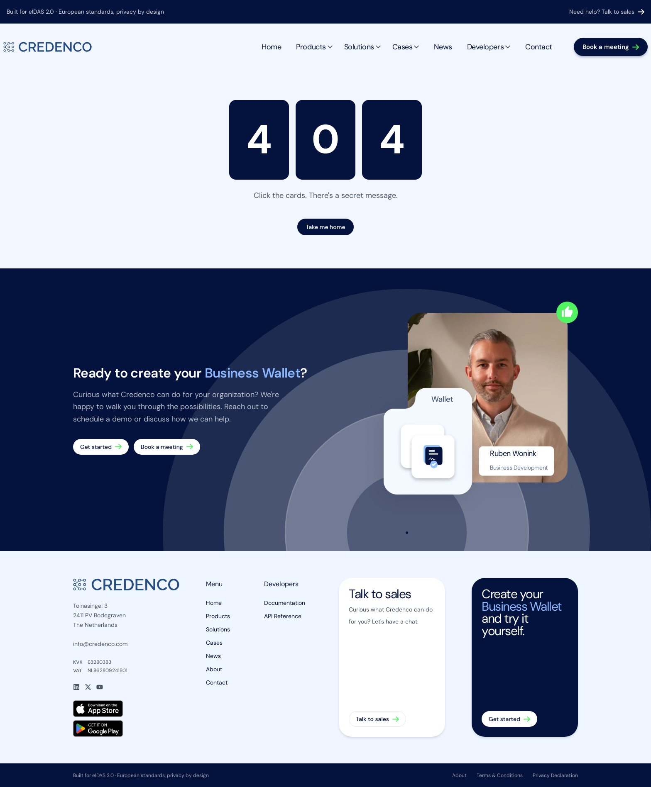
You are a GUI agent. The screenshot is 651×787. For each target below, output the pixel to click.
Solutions (362, 47)
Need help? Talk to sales (606, 11)
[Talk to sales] (392, 657)
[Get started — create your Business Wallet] (101, 447)
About (214, 669)
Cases (405, 47)
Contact (538, 47)
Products (314, 47)
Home (271, 47)
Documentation (284, 603)
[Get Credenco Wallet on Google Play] (126, 728)
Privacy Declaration (555, 775)
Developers (489, 47)
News (443, 47)
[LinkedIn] (76, 687)
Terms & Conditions (500, 775)
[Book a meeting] (611, 47)
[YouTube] (99, 687)
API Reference (282, 616)
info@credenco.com (100, 644)
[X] (88, 687)
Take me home (325, 227)
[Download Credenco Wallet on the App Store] (126, 708)
